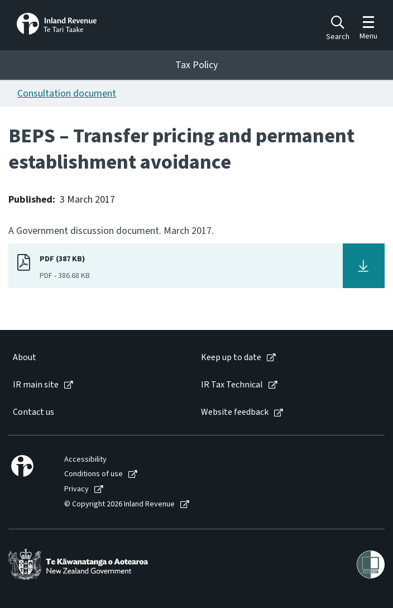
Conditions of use (93, 474)
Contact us (33, 412)
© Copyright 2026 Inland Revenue (119, 504)
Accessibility (85, 460)
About (24, 357)
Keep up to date (231, 357)
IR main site (36, 385)
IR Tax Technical (232, 385)
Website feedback (235, 412)
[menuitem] (95, 357)
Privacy (76, 489)
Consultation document (66, 93)
